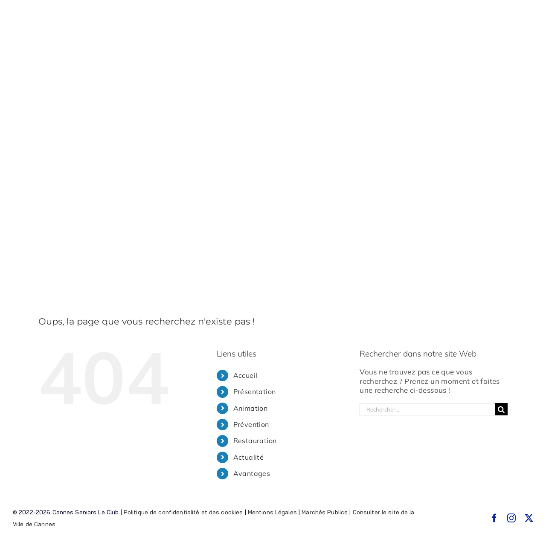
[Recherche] (501, 409)
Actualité (248, 457)
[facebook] (494, 518)
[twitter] (529, 518)
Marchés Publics (325, 512)
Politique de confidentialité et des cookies (183, 512)
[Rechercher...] (427, 409)
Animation (250, 408)
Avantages (251, 473)
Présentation (254, 391)
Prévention (251, 424)
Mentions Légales (272, 512)
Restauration (255, 440)
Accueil (245, 375)
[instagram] (511, 518)
